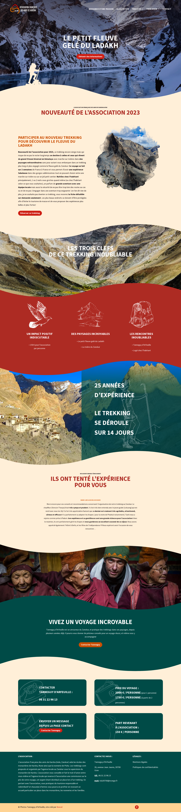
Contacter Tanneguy (90, 644)
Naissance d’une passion (101, 9)
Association (122, 9)
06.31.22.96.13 (104, 775)
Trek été (136, 9)
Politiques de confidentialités (145, 767)
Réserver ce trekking (30, 213)
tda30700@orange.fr (109, 780)
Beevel (59, 807)
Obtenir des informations (90, 56)
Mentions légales (140, 762)
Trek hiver (151, 9)
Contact (167, 9)
